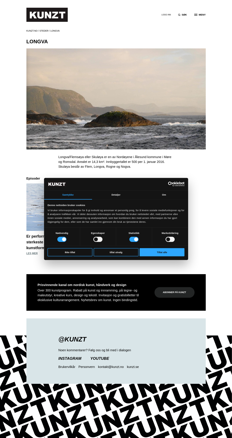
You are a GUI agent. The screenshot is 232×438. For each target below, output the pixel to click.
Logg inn (166, 15)
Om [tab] (164, 194)
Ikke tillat (70, 252)
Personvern (86, 367)
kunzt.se (133, 367)
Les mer (32, 253)
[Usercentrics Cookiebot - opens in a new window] (170, 184)
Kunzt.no (32, 30)
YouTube (99, 358)
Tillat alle (162, 252)
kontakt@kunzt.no (111, 367)
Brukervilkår (66, 367)
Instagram (69, 358)
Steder (44, 30)
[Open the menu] (200, 15)
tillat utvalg (116, 252)
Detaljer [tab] (116, 194)
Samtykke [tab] (68, 194)
